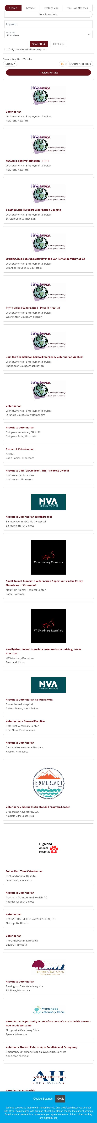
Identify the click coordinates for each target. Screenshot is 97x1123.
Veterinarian (13, 111)
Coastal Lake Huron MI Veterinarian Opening (33, 209)
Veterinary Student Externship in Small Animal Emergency (42, 1047)
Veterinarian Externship (20, 1090)
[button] (59, 44)
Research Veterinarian (20, 449)
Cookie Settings (43, 1098)
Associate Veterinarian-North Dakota (29, 516)
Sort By (9, 63)
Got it (60, 1098)
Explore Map (51, 8)
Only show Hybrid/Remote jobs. (27, 49)
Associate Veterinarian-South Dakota (29, 699)
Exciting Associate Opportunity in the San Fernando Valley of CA (45, 258)
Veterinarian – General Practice (25, 721)
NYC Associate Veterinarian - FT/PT (27, 160)
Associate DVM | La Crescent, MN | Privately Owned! (37, 470)
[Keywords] (48, 24)
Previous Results (48, 72)
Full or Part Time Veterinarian (24, 871)
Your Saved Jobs (48, 14)
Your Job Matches (77, 8)
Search (13, 8)
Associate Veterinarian (20, 427)
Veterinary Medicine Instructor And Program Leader (38, 807)
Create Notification (80, 63)
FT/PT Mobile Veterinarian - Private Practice (33, 308)
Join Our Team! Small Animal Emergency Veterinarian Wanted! (44, 357)
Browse (30, 8)
